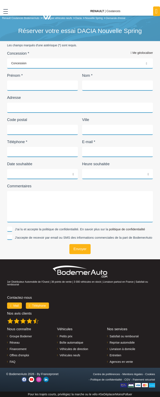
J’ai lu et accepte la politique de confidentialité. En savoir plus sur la (80, 229)
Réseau (15, 342)
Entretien (115, 355)
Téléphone (37, 305)
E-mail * (88, 142)
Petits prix (66, 336)
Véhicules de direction (74, 349)
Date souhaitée (19, 164)
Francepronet (49, 374)
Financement (18, 349)
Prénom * (15, 75)
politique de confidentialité (127, 229)
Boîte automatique (71, 342)
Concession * (18, 53)
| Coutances (105, 11)
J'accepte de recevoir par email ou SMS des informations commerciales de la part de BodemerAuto (83, 237)
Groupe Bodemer (21, 336)
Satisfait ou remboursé (124, 336)
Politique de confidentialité (106, 379)
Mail (14, 305)
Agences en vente (121, 361)
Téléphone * (17, 142)
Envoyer (80, 249)
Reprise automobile (122, 342)
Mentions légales (132, 374)
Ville (85, 120)
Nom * (87, 75)
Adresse (14, 98)
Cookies (150, 374)
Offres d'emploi (19, 355)
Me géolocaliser (142, 52)
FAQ (12, 361)
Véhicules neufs (70, 355)
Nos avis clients (19, 313)
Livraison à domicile (122, 349)
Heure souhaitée (96, 164)
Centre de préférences (106, 374)
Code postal (17, 120)
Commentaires (19, 186)
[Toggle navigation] (4, 11)
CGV (127, 379)
